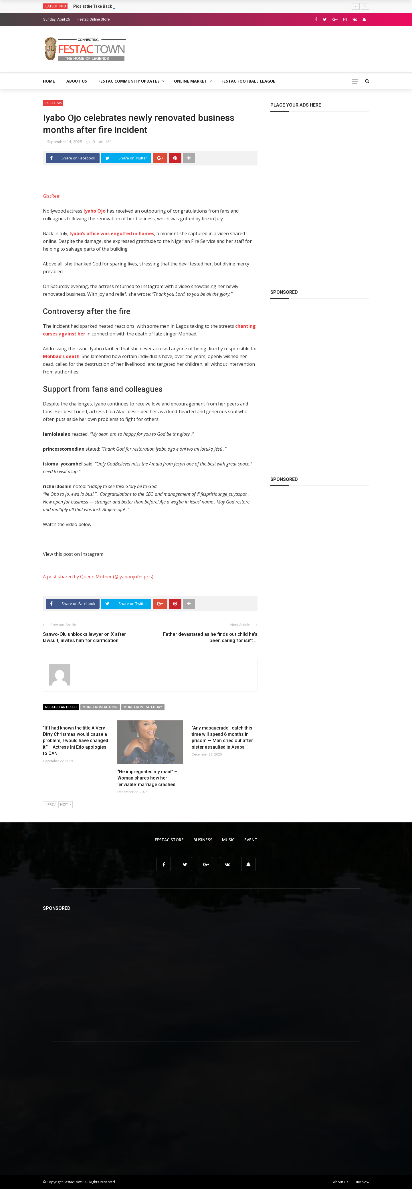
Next (65, 805)
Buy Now (362, 1182)
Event (251, 839)
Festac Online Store (94, 19)
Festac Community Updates (129, 81)
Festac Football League (248, 81)
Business (202, 839)
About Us (76, 81)
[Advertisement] (265, 48)
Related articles (61, 707)
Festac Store (169, 839)
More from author (100, 707)
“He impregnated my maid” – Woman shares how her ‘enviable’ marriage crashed (147, 778)
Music (228, 839)
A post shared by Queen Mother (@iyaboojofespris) (98, 576)
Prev (50, 805)
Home (49, 81)
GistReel (51, 196)
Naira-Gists (53, 103)
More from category (143, 707)
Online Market (190, 81)
